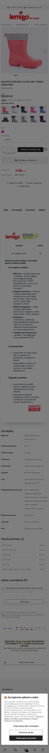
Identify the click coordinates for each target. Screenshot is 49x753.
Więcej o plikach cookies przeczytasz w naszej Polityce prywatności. (24, 718)
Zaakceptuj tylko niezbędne (26, 726)
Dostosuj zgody (26, 732)
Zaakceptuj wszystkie (26, 738)
